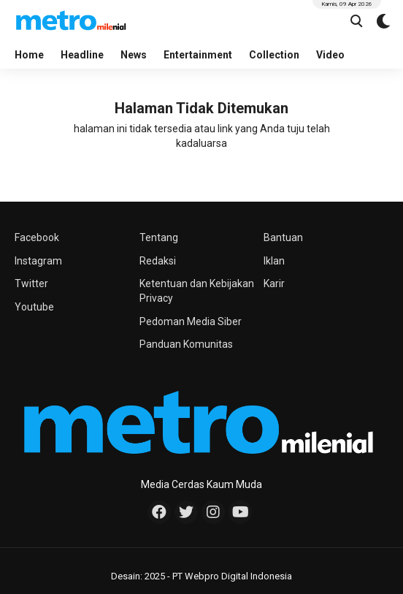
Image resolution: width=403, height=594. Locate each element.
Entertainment (198, 55)
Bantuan (283, 237)
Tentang (158, 237)
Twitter (31, 283)
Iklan (274, 261)
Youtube (34, 307)
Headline (82, 55)
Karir (274, 283)
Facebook (37, 237)
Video (330, 55)
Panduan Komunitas (186, 344)
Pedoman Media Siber (190, 321)
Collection (274, 55)
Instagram (38, 261)
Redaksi (157, 261)
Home (29, 55)
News (133, 55)
